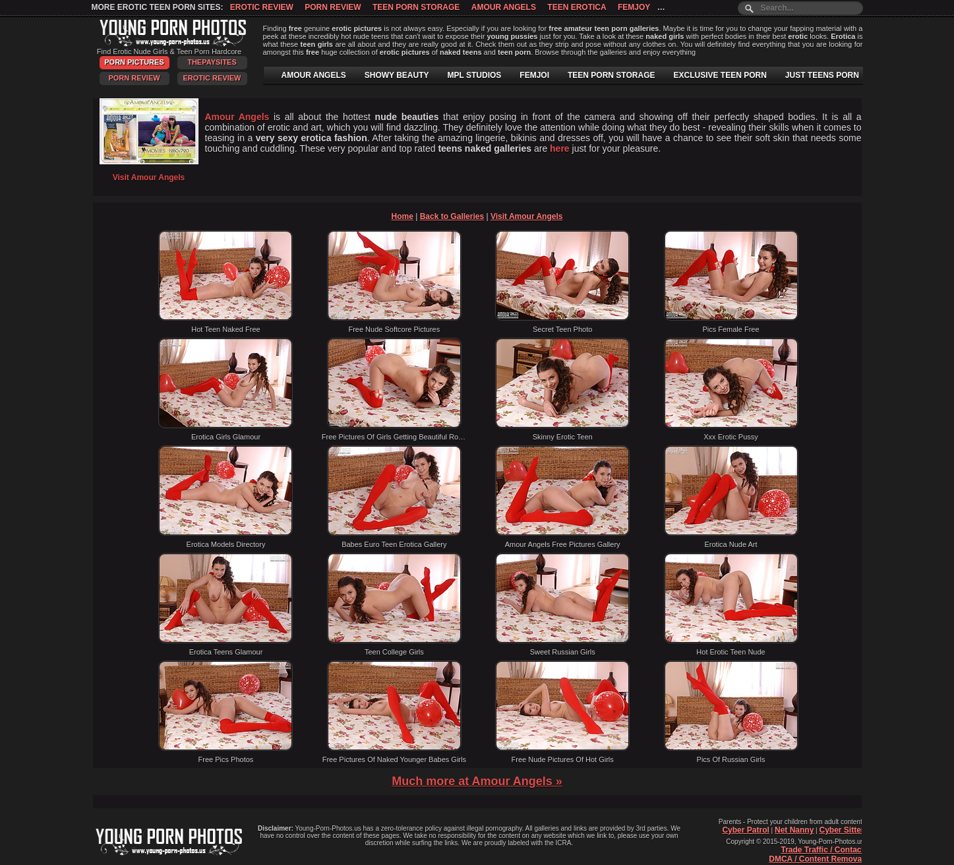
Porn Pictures (134, 62)
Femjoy (634, 7)
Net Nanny (794, 830)
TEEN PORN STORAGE (611, 75)
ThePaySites (212, 62)
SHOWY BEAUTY (397, 75)
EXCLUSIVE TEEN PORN (719, 75)
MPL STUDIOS (475, 75)
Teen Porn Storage (416, 7)
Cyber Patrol (745, 830)
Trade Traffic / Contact (822, 849)
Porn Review (333, 7)
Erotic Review (261, 7)
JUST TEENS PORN (822, 75)
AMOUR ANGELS (314, 75)
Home (402, 216)
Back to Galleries (452, 216)
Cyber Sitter (841, 830)
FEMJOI (534, 75)
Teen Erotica (576, 7)
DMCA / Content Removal (816, 859)
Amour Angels (503, 7)
